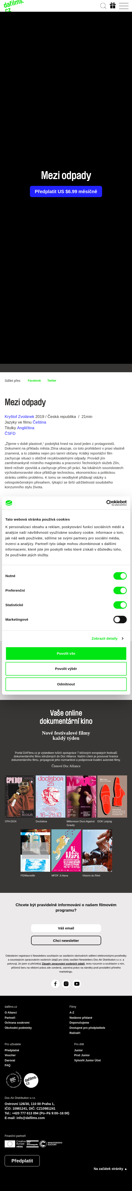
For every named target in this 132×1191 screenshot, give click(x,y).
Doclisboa (41, 821)
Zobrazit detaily (105, 638)
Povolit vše (66, 653)
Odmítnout (66, 684)
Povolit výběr (66, 669)
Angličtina (25, 428)
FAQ (8, 1065)
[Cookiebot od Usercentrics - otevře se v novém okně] (106, 503)
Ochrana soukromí (17, 1022)
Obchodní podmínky (18, 1027)
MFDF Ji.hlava (59, 875)
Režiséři (75, 1033)
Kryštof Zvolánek (19, 416)
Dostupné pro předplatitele (87, 1027)
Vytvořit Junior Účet (87, 1060)
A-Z (72, 1012)
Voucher (10, 1055)
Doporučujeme (79, 1022)
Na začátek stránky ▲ (110, 1169)
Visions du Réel (91, 875)
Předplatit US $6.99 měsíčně (66, 191)
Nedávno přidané (81, 1017)
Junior (78, 1050)
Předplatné (12, 1050)
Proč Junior (82, 1055)
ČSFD (11, 433)
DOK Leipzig (104, 821)
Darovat (10, 1060)
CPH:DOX (11, 821)
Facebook (34, 380)
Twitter (51, 380)
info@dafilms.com (31, 1118)
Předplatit (22, 1160)
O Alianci (11, 1012)
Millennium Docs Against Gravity (81, 823)
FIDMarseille (28, 875)
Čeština (39, 422)
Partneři (10, 1017)
